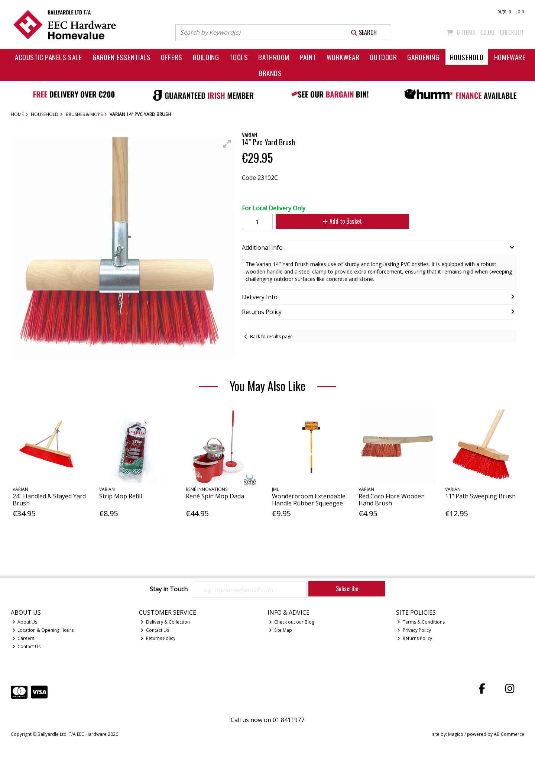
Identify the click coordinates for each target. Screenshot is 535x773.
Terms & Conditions (421, 622)
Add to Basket (342, 221)
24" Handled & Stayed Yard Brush (49, 499)
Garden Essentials (122, 57)
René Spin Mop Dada (215, 496)
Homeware (510, 57)
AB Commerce (509, 734)
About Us (25, 622)
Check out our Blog (292, 622)
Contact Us (26, 646)
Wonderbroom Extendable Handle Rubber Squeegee (309, 499)
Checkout (512, 32)
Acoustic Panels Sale (48, 57)
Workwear (343, 57)
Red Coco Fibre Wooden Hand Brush (392, 499)
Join (520, 11)
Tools (238, 57)
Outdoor (383, 57)
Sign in (504, 11)
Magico (455, 734)
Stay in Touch (169, 589)
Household (467, 57)
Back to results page (271, 336)
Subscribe (347, 588)
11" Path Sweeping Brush (480, 496)
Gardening (423, 57)
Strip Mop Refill (120, 496)
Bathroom (273, 57)
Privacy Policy (414, 630)
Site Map (280, 630)
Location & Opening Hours (43, 630)
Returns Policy (157, 638)
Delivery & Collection (165, 622)
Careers (23, 638)
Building (206, 57)
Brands (270, 73)
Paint (308, 57)
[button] (227, 144)
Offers (171, 57)
